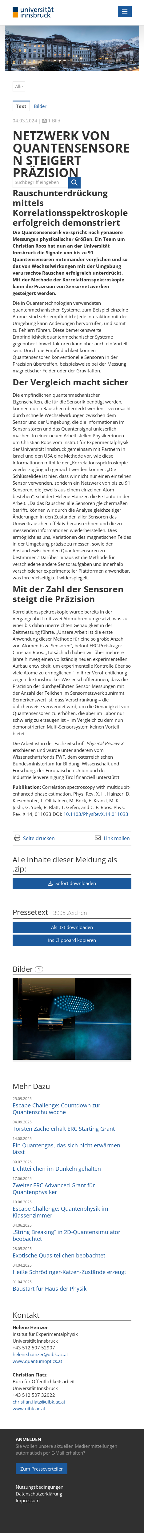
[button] (74, 183)
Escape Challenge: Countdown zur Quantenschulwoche (56, 1109)
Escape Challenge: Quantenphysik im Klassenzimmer (60, 1212)
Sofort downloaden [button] (72, 883)
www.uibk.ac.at (29, 1408)
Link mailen (117, 838)
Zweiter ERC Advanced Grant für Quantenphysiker (54, 1189)
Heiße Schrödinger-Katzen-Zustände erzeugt (69, 1272)
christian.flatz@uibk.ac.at (39, 1402)
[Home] (33, 12)
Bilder (24, 969)
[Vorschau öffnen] (72, 1019)
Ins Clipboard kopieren (72, 940)
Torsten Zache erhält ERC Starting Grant (64, 1128)
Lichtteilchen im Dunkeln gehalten (57, 1168)
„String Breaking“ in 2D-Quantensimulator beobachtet (66, 1235)
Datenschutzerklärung (39, 1494)
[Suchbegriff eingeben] (47, 182)
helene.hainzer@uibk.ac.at (40, 1354)
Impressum (28, 1500)
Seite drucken (39, 838)
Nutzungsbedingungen (39, 1487)
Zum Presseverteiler (41, 1469)
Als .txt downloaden (72, 927)
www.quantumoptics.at (37, 1361)
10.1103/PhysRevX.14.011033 (95, 814)
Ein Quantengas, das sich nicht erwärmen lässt (66, 1149)
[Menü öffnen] (125, 11)
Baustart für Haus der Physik (49, 1288)
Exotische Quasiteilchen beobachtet (59, 1255)
